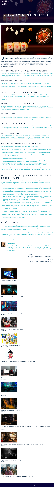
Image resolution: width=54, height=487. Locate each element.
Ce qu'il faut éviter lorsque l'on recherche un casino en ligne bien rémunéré (24, 179)
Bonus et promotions (10, 135)
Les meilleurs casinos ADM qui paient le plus (23, 146)
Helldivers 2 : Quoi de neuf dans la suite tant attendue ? (12, 396)
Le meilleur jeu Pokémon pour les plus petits (10, 347)
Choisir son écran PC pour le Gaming (9, 283)
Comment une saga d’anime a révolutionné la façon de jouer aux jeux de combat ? (18, 364)
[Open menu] (51, 3)
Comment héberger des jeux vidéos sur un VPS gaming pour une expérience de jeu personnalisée (21, 315)
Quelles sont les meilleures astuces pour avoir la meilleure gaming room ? (16, 380)
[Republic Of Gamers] (5, 3)
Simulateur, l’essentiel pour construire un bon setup (12, 331)
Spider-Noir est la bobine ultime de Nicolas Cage (11, 462)
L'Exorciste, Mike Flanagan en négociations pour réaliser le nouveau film (39, 258)
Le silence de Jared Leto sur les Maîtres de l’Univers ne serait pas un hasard (17, 479)
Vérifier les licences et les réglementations (21, 95)
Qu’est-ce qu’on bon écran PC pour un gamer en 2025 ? (12, 299)
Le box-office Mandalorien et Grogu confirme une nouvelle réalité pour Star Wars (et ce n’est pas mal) (22, 446)
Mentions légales (27, 485)
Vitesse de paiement (10, 116)
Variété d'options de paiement (14, 126)
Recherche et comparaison (13, 83)
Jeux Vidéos (27, 12)
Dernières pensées (10, 224)
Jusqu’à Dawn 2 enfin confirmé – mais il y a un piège (12, 412)
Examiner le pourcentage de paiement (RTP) (20, 106)
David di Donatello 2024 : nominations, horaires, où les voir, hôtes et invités (40, 263)
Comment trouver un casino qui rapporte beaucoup (22, 72)
